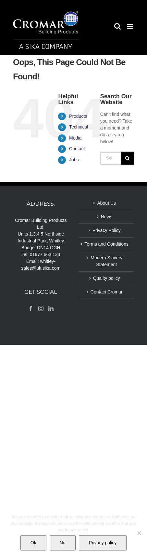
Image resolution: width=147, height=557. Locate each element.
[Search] (127, 158)
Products (78, 116)
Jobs (74, 159)
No (63, 542)
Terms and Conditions (107, 244)
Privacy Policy (106, 230)
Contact (77, 148)
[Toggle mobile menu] (130, 26)
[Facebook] (30, 308)
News (106, 216)
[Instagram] (40, 308)
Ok (33, 542)
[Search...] (110, 158)
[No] (139, 533)
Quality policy (106, 278)
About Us (106, 203)
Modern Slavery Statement (106, 261)
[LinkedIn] (51, 308)
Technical (78, 126)
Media (75, 138)
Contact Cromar (107, 291)
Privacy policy (103, 542)
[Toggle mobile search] (117, 26)
